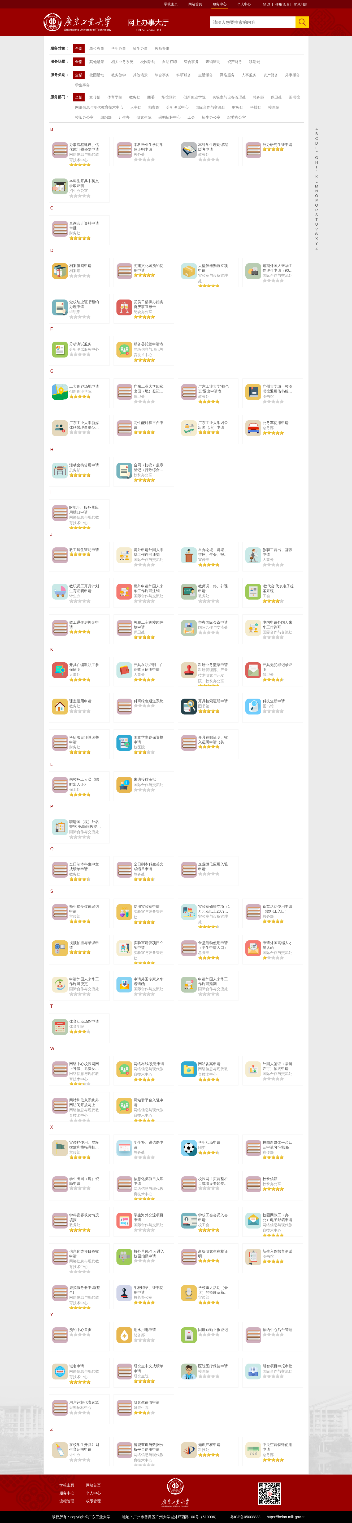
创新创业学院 (194, 97)
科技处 (255, 107)
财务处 (237, 107)
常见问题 (300, 4)
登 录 (267, 4)
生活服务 (205, 75)
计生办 (124, 117)
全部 (78, 48)
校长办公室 (84, 117)
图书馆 (294, 97)
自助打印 (169, 62)
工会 (191, 117)
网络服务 (227, 75)
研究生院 (144, 117)
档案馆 (153, 107)
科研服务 (183, 75)
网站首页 (195, 4)
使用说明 (282, 4)
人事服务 (249, 75)
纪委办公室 (236, 117)
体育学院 (114, 97)
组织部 (106, 117)
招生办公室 (211, 117)
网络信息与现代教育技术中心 (99, 107)
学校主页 (171, 4)
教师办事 (162, 48)
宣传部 (95, 97)
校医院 (273, 107)
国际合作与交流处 (210, 107)
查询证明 (213, 62)
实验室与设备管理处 (229, 97)
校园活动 (147, 62)
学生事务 (82, 85)
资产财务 (234, 62)
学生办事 (118, 48)
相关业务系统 (122, 62)
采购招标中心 (169, 117)
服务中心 (220, 4)
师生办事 (140, 48)
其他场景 (96, 62)
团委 (151, 97)
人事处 (135, 107)
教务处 (134, 97)
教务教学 (118, 75)
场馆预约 (169, 97)
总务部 (258, 97)
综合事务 (191, 62)
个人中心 (244, 4)
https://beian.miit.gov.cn (286, 1517)
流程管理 (66, 1501)
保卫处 (276, 97)
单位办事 (96, 48)
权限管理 (93, 1501)
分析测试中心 (177, 107)
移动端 (254, 62)
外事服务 (292, 75)
